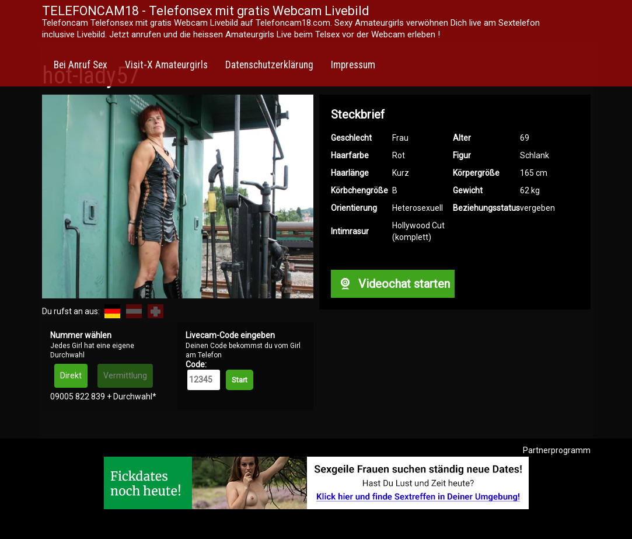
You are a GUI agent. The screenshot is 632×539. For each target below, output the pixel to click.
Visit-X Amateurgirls (166, 65)
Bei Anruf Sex (80, 65)
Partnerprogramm (557, 450)
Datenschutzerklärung (269, 65)
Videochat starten (393, 284)
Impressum (353, 65)
